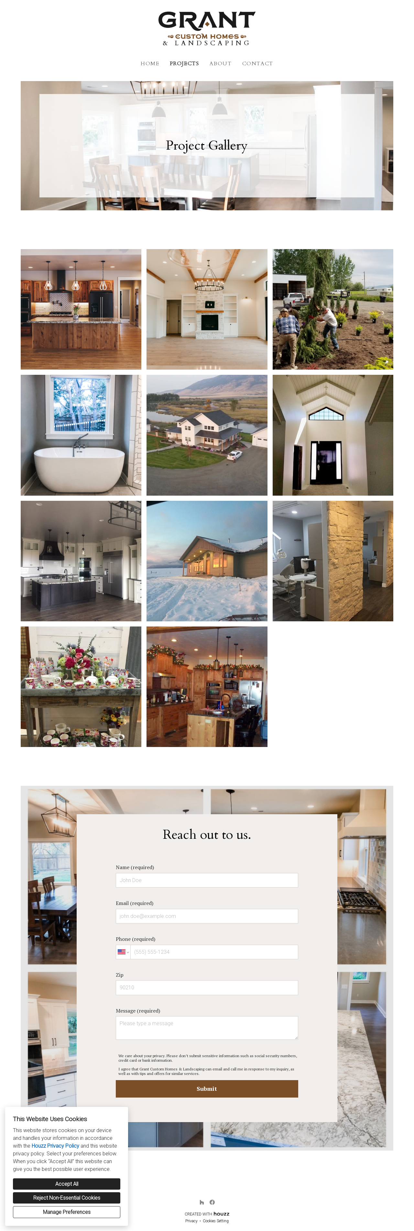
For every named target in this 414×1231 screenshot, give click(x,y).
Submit (207, 1088)
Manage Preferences (67, 1212)
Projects (184, 63)
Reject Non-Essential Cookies (66, 1198)
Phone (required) (207, 947)
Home (150, 63)
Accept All (66, 1184)
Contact (257, 63)
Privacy (191, 1221)
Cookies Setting (216, 1221)
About (221, 63)
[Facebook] (212, 1202)
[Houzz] (202, 1202)
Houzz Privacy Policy (55, 1146)
